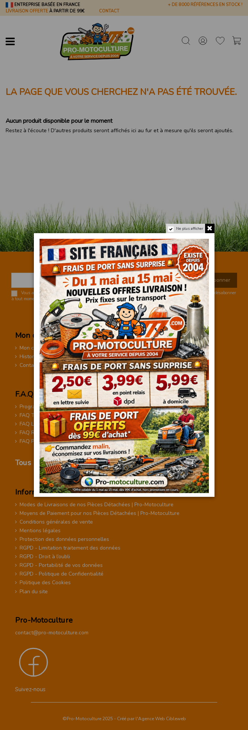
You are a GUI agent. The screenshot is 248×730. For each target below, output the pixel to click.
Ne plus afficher (189, 228)
